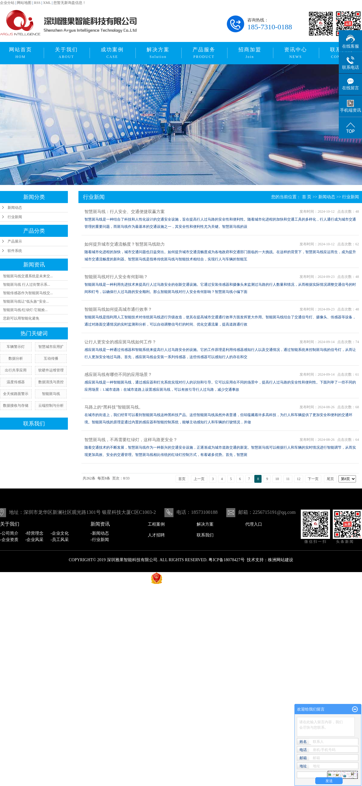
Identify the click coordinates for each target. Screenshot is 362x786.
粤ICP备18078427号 (226, 560)
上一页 (199, 479)
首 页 (307, 197)
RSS (37, 3)
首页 (182, 479)
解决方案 (158, 53)
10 (277, 479)
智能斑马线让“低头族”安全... (26, 301)
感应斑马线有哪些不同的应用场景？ (118, 374)
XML (47, 3)
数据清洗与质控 (51, 382)
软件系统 (15, 251)
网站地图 (24, 3)
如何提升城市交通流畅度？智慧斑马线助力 (124, 244)
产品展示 (15, 241)
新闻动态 (15, 207)
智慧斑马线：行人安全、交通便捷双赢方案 (124, 211)
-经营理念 (34, 533)
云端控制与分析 (51, 405)
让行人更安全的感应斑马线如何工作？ (120, 342)
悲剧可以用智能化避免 (21, 318)
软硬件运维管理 (51, 370)
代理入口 (253, 524)
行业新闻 (15, 217)
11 (288, 479)
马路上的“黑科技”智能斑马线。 (113, 407)
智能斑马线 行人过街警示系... (26, 284)
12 (298, 479)
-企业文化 (60, 533)
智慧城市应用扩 (51, 347)
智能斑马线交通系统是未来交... (28, 276)
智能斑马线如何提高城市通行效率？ (118, 309)
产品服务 (203, 53)
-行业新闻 (100, 539)
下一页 (313, 479)
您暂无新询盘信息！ (69, 3)
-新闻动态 (100, 533)
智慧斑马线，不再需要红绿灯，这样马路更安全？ (130, 440)
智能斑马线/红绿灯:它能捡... (25, 310)
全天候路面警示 (15, 394)
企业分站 (7, 3)
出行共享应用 (16, 370)
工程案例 (156, 524)
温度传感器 (16, 382)
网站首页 (20, 53)
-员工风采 (60, 539)
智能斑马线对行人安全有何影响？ (116, 277)
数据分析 (15, 358)
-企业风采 (34, 539)
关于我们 (66, 53)
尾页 (330, 479)
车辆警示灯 (16, 347)
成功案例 (112, 53)
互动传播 (51, 358)
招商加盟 (249, 53)
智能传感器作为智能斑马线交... (28, 293)
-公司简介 (9, 533)
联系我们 (205, 535)
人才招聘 (156, 535)
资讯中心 (295, 53)
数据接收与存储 (15, 405)
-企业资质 (9, 539)
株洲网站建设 (280, 560)
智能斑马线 (51, 394)
